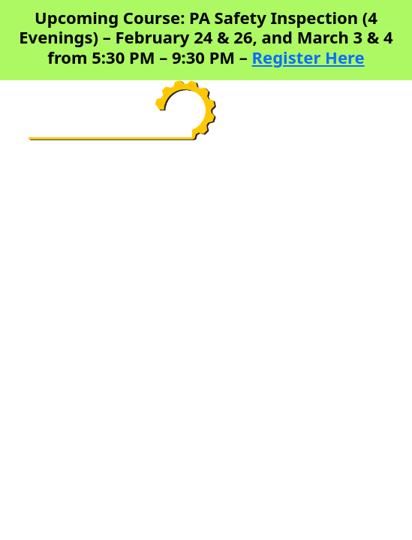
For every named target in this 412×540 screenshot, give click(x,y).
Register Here (308, 57)
